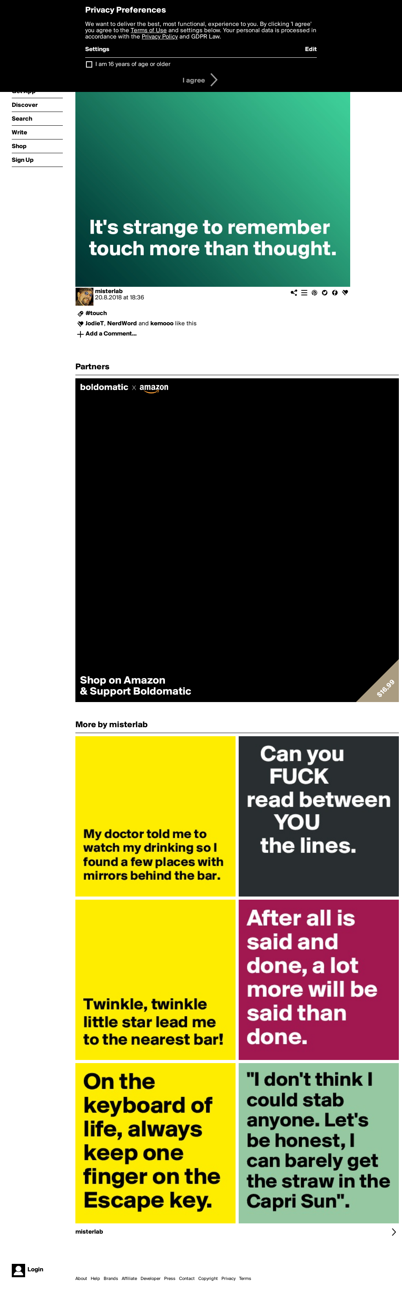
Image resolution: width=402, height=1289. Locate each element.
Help (95, 1278)
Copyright (208, 1278)
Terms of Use (149, 31)
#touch (96, 313)
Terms (245, 1278)
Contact (187, 1278)
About (81, 1278)
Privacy (228, 1278)
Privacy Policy (160, 37)
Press (169, 1278)
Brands (111, 1278)
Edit (311, 49)
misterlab (109, 291)
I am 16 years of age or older (132, 64)
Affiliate (129, 1278)
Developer (151, 1278)
